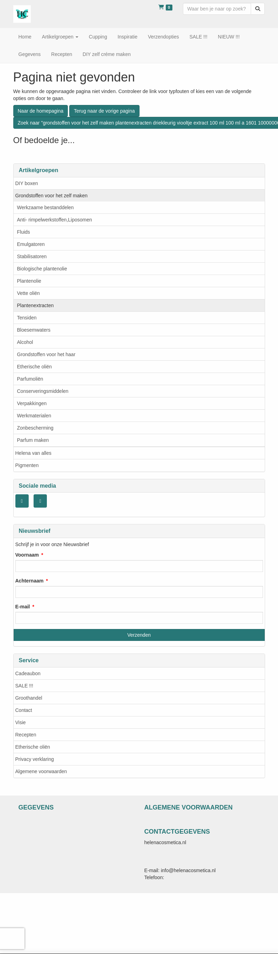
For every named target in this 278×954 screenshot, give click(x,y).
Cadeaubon (28, 673)
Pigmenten (27, 465)
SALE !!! (24, 685)
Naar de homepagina (41, 111)
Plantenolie (29, 281)
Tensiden (27, 317)
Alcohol (25, 342)
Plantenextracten (35, 305)
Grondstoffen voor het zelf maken (51, 195)
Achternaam (29, 581)
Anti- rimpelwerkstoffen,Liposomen (54, 219)
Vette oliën (28, 293)
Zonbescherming (35, 428)
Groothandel (28, 698)
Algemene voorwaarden (41, 771)
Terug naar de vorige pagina (104, 111)
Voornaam (27, 555)
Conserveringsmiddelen (43, 391)
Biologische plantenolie (42, 268)
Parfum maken (33, 440)
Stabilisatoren (32, 256)
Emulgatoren (31, 244)
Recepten (25, 734)
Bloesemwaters (34, 330)
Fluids (23, 232)
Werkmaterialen (34, 415)
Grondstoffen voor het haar (46, 354)
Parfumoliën (30, 379)
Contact (23, 710)
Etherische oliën (34, 366)
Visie (20, 722)
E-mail (22, 606)
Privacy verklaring (34, 759)
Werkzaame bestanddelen (45, 207)
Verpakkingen (32, 403)
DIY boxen (26, 183)
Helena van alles (33, 453)
